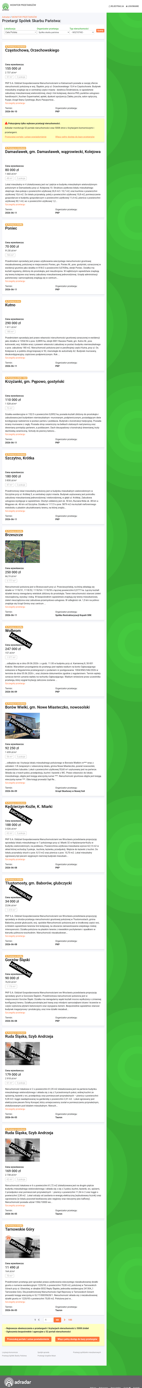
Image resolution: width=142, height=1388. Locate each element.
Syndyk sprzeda (43, 1352)
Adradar (6, 17)
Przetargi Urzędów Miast (47, 1356)
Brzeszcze (14, 534)
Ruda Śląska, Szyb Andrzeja (29, 1036)
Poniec (11, 228)
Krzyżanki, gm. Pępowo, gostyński (34, 381)
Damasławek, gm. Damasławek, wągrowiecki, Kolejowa (53, 151)
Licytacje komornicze (10, 1352)
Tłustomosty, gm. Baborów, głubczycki (38, 883)
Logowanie (132, 6)
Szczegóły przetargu (15, 103)
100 (70, 1320)
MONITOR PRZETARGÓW (24, 17)
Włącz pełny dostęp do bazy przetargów (74, 136)
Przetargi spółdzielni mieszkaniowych (87, 1352)
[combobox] (20, 32)
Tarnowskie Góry (19, 1229)
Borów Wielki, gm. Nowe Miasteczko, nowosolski (47, 707)
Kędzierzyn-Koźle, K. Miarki (28, 806)
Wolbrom (13, 630)
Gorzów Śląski (17, 960)
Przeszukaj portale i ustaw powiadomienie (25, 136)
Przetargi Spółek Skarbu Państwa (14, 1356)
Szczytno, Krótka (19, 458)
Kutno (10, 305)
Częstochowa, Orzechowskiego (32, 50)
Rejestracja (116, 6)
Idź (57, 1320)
